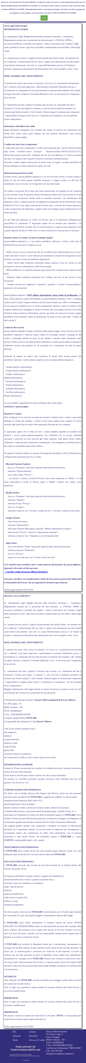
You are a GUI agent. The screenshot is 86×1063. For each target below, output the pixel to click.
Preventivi (33, 1036)
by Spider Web (26, 1060)
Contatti (32, 1032)
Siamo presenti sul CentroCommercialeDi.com (25, 1048)
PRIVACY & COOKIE (30, 6)
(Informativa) (17, 378)
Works (15, 1040)
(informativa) (26, 367)
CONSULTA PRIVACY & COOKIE (64, 13)
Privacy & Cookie (37, 1040)
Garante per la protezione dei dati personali (37, 693)
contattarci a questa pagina (16, 406)
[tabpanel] (42, 307)
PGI (14, 1032)
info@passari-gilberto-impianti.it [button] (60, 1053)
